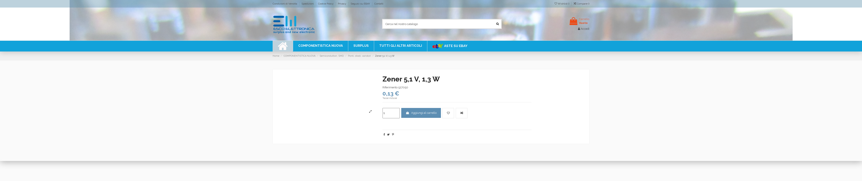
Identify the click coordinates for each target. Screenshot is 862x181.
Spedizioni (307, 3)
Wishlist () (562, 3)
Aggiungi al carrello (421, 112)
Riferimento (390, 87)
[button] (400, 46)
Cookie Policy (326, 3)
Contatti (378, 3)
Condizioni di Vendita (285, 3)
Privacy (342, 3)
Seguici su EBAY (361, 3)
